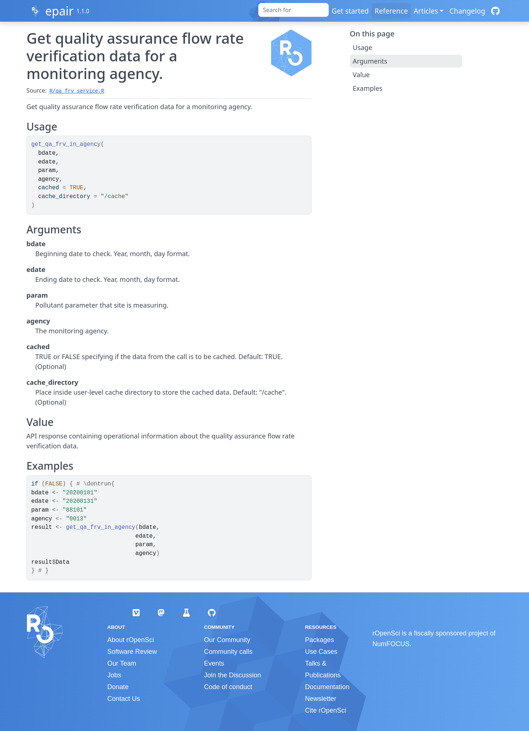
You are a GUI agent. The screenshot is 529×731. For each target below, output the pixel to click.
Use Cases (321, 651)
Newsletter (320, 698)
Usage (362, 47)
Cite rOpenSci (325, 710)
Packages (319, 640)
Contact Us (123, 698)
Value (361, 74)
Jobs (114, 675)
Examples (367, 88)
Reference (391, 11)
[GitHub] (495, 11)
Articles (426, 11)
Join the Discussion (232, 675)
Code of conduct (228, 687)
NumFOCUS (391, 644)
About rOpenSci (130, 640)
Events (214, 663)
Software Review (132, 651)
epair (59, 10)
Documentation (327, 687)
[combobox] (293, 10)
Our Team (121, 663)
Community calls (228, 651)
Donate (118, 687)
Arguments (370, 61)
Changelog (467, 11)
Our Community (227, 640)
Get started (350, 11)
